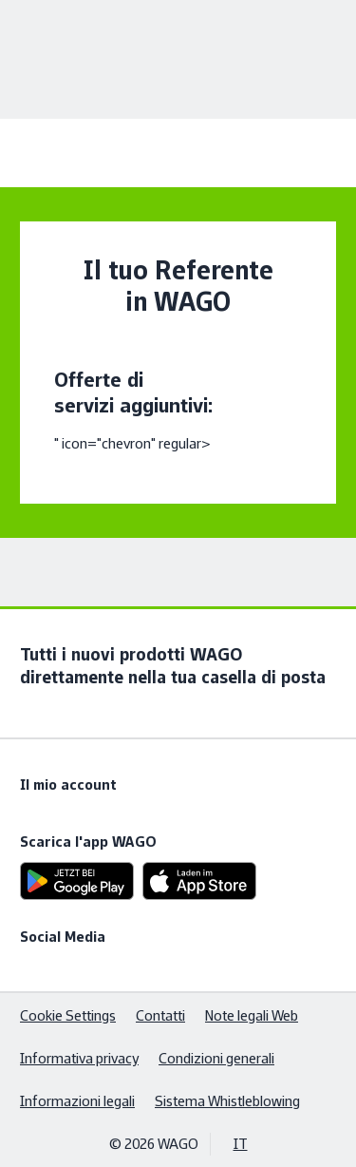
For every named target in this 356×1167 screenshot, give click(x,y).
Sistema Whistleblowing (227, 1101)
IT (241, 1144)
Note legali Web (251, 1015)
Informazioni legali (77, 1101)
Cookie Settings (68, 1015)
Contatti (160, 1015)
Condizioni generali (216, 1058)
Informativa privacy (79, 1058)
